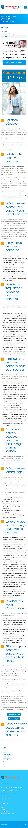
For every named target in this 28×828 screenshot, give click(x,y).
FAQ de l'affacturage (9, 34)
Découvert (5, 751)
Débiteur (5, 749)
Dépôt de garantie (7, 758)
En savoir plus (14, 719)
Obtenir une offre (14, 715)
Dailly (4, 747)
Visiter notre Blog (4, 811)
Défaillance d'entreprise (9, 752)
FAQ (2, 807)
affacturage (17, 458)
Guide (5, 31)
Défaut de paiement (8, 754)
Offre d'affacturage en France (7, 813)
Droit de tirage (6, 761)
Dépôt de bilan (6, 756)
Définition (6, 36)
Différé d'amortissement (9, 760)
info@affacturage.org (10, 793)
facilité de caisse (12, 193)
